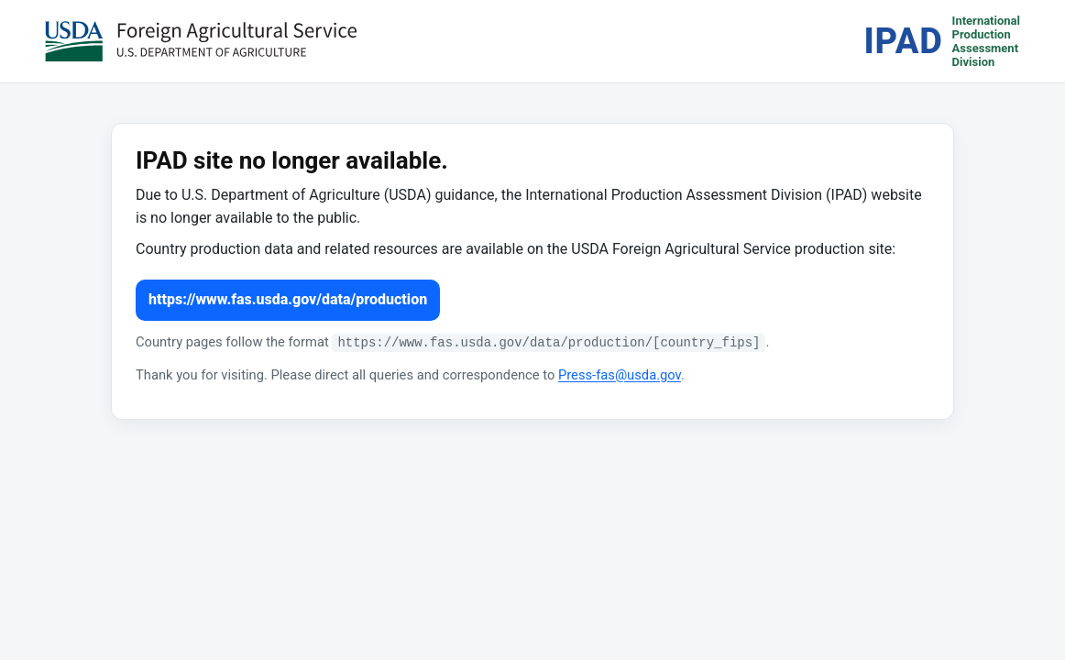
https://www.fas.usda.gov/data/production (287, 299)
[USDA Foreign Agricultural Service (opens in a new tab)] (201, 41)
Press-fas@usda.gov (619, 375)
